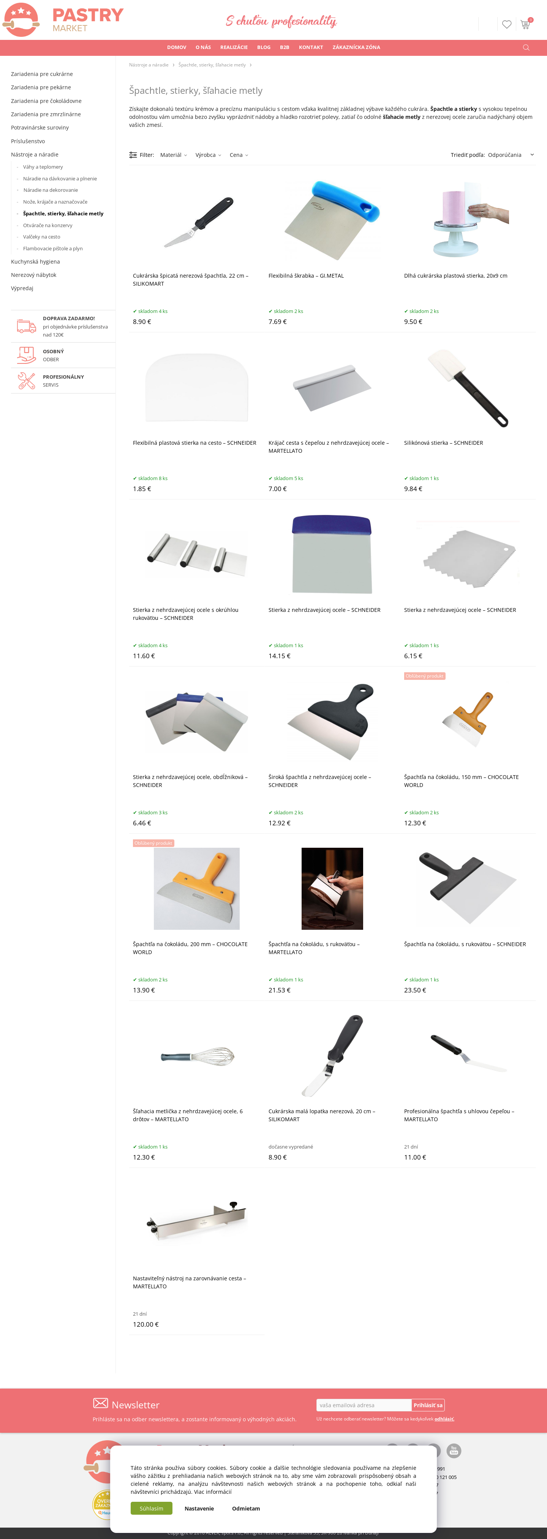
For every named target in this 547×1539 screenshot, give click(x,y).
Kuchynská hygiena (35, 261)
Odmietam (246, 1508)
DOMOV (176, 47)
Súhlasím (151, 1508)
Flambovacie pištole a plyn (53, 248)
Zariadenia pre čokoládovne (46, 100)
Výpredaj (22, 288)
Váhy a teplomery (43, 166)
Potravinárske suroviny (40, 127)
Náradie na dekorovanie (51, 189)
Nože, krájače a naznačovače (55, 201)
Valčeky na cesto (41, 236)
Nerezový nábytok (33, 274)
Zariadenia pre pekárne (41, 87)
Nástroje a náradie (34, 154)
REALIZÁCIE (234, 47)
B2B (284, 47)
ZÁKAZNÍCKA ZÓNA (356, 47)
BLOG (263, 47)
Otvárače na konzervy (48, 225)
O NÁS (203, 47)
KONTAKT (311, 47)
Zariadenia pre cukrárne (42, 73)
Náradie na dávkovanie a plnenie (60, 178)
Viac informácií (213, 1491)
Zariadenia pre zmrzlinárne (46, 114)
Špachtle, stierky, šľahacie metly (63, 213)
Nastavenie (199, 1508)
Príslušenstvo (28, 141)
